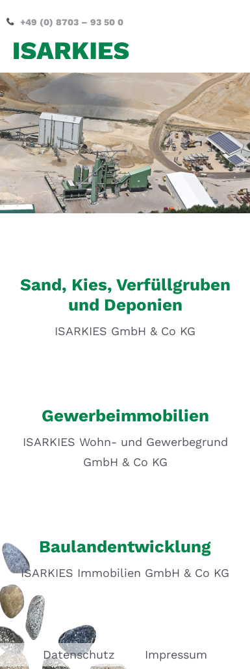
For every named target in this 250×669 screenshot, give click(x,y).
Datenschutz (79, 654)
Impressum (176, 654)
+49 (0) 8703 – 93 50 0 (71, 22)
